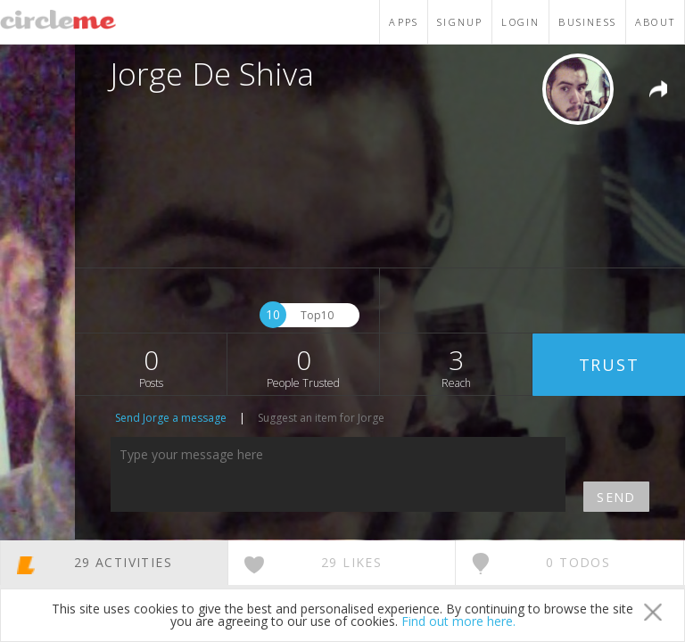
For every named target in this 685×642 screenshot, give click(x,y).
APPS (403, 22)
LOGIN (520, 22)
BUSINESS (587, 22)
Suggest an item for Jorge (321, 417)
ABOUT (655, 22)
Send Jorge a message (171, 417)
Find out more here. (458, 621)
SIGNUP (460, 22)
